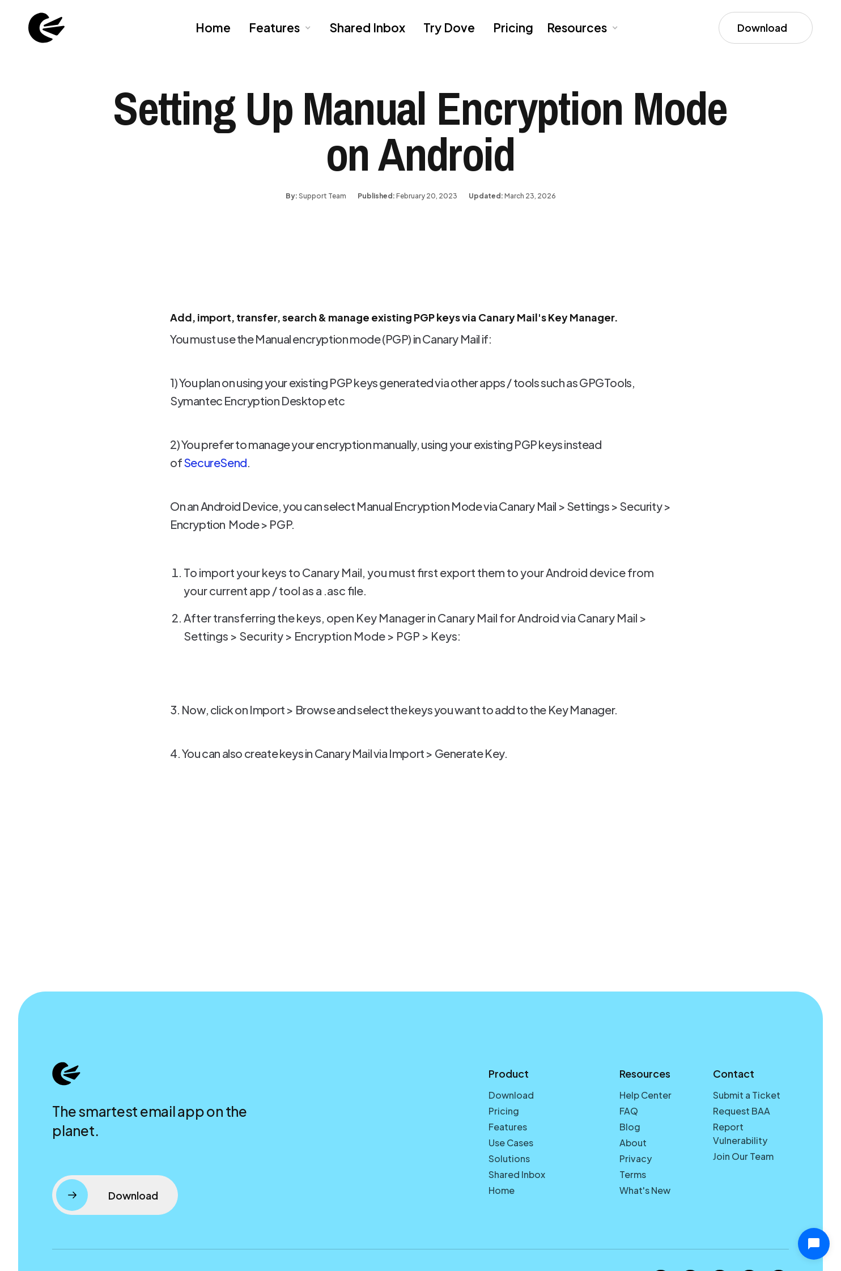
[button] (279, 28)
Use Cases (511, 1143)
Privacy (635, 1158)
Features (508, 1127)
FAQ (628, 1111)
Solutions (509, 1158)
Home (213, 27)
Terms (632, 1174)
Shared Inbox (367, 27)
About (633, 1143)
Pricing (513, 27)
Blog (629, 1127)
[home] (46, 27)
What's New (644, 1190)
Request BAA (741, 1111)
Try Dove (449, 27)
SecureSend (215, 462)
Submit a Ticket (746, 1095)
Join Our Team (743, 1156)
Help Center (645, 1095)
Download (511, 1095)
